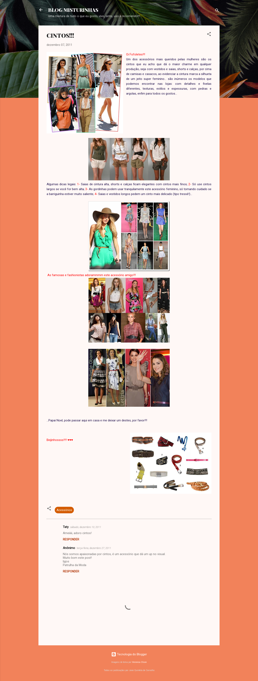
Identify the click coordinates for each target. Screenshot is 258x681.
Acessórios (64, 510)
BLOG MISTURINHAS (73, 10)
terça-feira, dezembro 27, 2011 (94, 548)
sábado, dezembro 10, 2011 (85, 527)
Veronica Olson (139, 662)
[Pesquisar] (217, 11)
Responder (71, 539)
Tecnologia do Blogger (129, 654)
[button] (209, 35)
